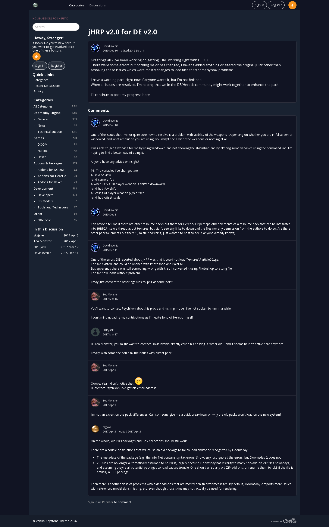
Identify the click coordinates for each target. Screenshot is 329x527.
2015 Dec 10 (110, 50)
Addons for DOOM (58, 170)
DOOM (58, 144)
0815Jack (108, 330)
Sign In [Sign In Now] (39, 65)
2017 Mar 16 (110, 299)
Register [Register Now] (56, 65)
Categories (76, 5)
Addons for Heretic (58, 176)
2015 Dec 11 (110, 214)
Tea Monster (110, 294)
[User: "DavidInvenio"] (95, 48)
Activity (38, 91)
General (58, 119)
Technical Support (58, 132)
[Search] (75, 27)
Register (276, 5)
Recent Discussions (47, 86)
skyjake (107, 427)
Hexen (58, 157)
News (58, 125)
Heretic (58, 151)
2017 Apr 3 (109, 370)
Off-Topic (58, 220)
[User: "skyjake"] (95, 429)
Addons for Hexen (58, 182)
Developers (58, 195)
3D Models (58, 201)
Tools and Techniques (58, 207)
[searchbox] (55, 27)
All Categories (56, 106)
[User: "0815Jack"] (95, 332)
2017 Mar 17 (110, 334)
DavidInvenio (111, 46)
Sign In (259, 5)
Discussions (97, 5)
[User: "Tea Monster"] (95, 296)
